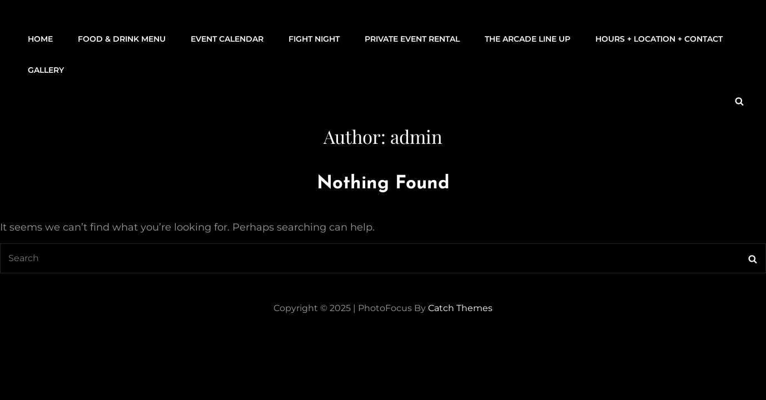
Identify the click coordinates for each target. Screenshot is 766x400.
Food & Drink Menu (122, 39)
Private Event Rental (412, 39)
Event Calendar (227, 39)
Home (40, 39)
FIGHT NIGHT (314, 39)
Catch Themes (460, 308)
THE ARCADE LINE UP (527, 39)
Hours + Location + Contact (659, 39)
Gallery (46, 70)
